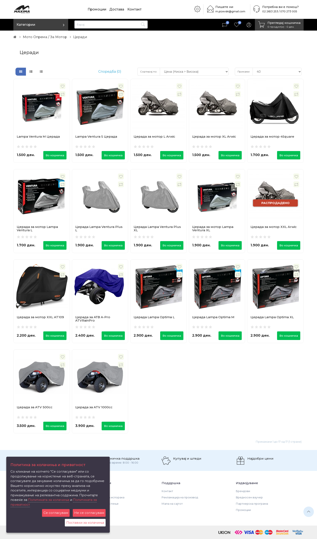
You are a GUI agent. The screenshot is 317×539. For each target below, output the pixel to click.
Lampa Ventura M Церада (38, 136)
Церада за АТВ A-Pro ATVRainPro (92, 319)
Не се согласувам (89, 513)
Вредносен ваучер (249, 497)
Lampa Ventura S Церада (96, 136)
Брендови (243, 491)
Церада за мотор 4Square (272, 136)
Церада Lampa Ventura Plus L (99, 228)
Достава (117, 9)
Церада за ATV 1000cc (93, 407)
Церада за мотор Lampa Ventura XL (212, 228)
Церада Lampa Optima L (154, 317)
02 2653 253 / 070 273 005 (278, 11)
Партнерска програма (252, 503)
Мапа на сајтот (172, 503)
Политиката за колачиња (48, 500)
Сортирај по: (148, 71)
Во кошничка (55, 155)
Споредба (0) (109, 72)
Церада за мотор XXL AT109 (40, 317)
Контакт (135, 9)
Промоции (97, 9)
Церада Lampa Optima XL (272, 317)
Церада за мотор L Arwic (154, 136)
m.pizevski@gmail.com (230, 11)
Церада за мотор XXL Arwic (274, 227)
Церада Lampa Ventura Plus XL (157, 228)
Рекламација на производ (180, 497)
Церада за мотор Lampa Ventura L (37, 228)
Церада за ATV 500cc (34, 407)
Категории (26, 25)
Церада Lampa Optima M (213, 317)
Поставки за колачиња (85, 523)
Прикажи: (244, 71)
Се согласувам (55, 513)
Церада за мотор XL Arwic (214, 136)
